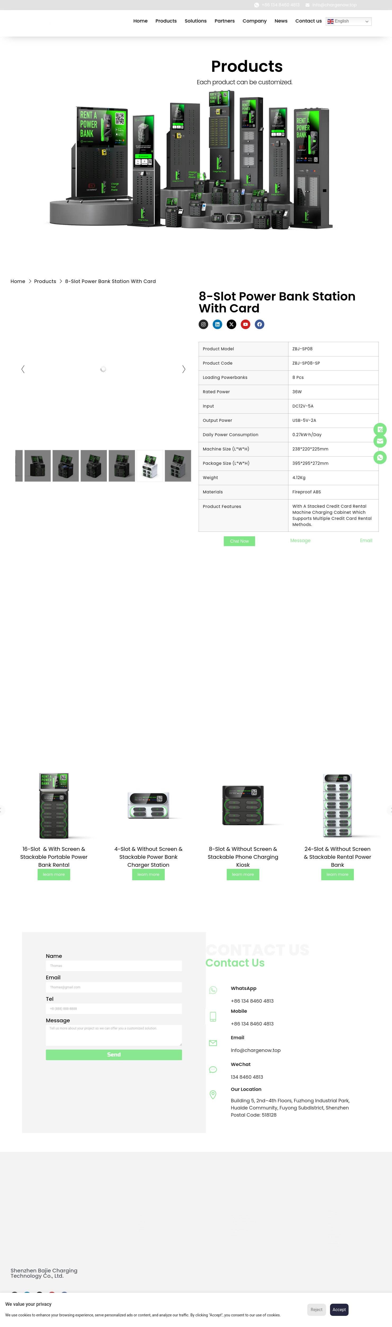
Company (255, 20)
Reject (316, 1309)
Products (166, 20)
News (281, 20)
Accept (339, 1309)
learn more (54, 874)
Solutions (196, 20)
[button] (239, 541)
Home (140, 20)
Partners (225, 20)
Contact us (309, 20)
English (338, 21)
